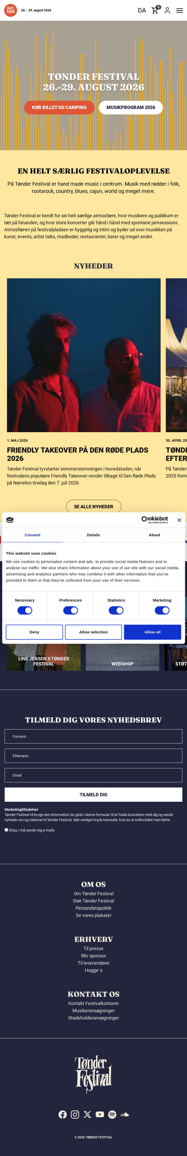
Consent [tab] (32, 535)
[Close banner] (179, 520)
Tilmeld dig (93, 794)
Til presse (93, 948)
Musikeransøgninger (93, 1010)
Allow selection (93, 632)
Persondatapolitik (93, 908)
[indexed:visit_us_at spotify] (112, 1114)
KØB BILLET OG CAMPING (59, 107)
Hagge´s (93, 970)
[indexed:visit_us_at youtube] (100, 1114)
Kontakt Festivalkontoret (93, 1003)
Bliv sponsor (93, 955)
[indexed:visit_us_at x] (87, 1114)
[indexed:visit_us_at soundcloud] (125, 1114)
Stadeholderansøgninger (93, 1018)
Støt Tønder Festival (93, 901)
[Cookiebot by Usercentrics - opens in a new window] (145, 520)
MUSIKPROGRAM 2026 (131, 107)
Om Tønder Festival (94, 893)
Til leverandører (94, 963)
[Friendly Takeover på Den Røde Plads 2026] (84, 463)
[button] (10, 10)
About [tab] (154, 535)
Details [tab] (93, 535)
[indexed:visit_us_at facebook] (62, 1114)
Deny (34, 632)
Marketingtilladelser (21, 809)
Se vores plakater (93, 915)
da (142, 10)
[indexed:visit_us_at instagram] (75, 1114)
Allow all (153, 632)
